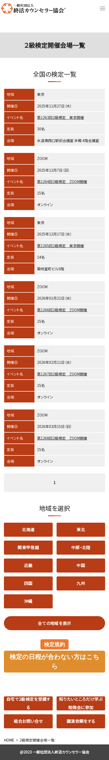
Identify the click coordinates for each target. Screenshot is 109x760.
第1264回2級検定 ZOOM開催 (62, 181)
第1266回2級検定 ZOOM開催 (62, 309)
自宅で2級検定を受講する (28, 703)
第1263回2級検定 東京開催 (60, 117)
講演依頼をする (80, 721)
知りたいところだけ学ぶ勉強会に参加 (81, 703)
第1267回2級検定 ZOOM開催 (62, 373)
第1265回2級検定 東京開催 (60, 245)
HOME (9, 740)
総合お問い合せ (28, 721)
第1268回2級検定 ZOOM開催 (62, 438)
